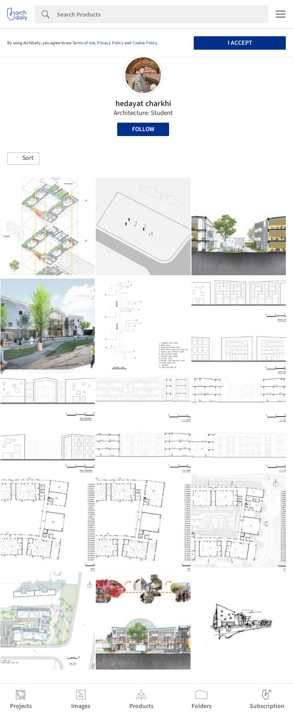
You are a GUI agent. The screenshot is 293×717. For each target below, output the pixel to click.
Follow (143, 129)
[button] (23, 158)
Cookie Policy (144, 43)
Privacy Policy (110, 43)
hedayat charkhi (143, 103)
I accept (240, 42)
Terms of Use (83, 43)
